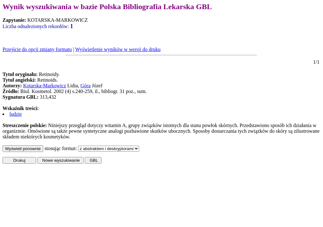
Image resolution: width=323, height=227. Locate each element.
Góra (85, 85)
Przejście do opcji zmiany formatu (37, 49)
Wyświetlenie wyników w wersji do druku (118, 49)
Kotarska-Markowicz (44, 85)
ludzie (15, 114)
